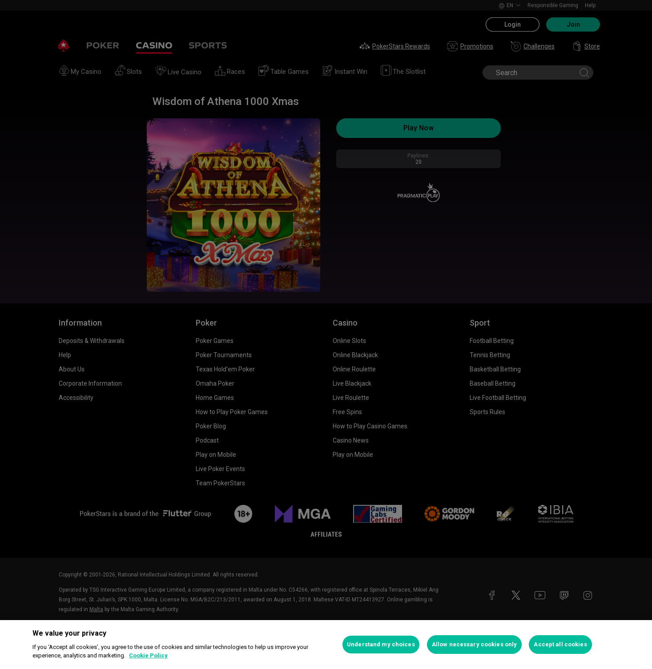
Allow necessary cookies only (474, 644)
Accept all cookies (560, 644)
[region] (326, 644)
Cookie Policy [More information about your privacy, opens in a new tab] (148, 655)
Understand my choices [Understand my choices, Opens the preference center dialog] (381, 644)
